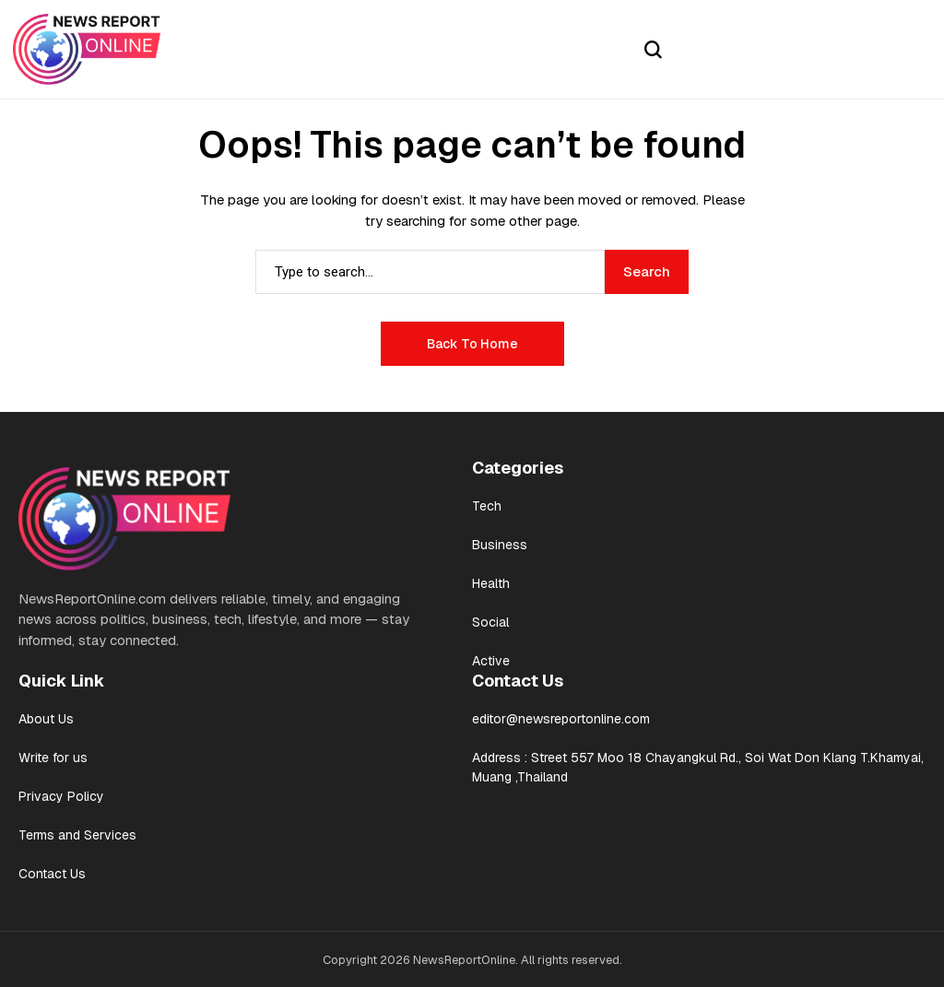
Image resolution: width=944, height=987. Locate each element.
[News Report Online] (86, 49)
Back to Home (472, 343)
